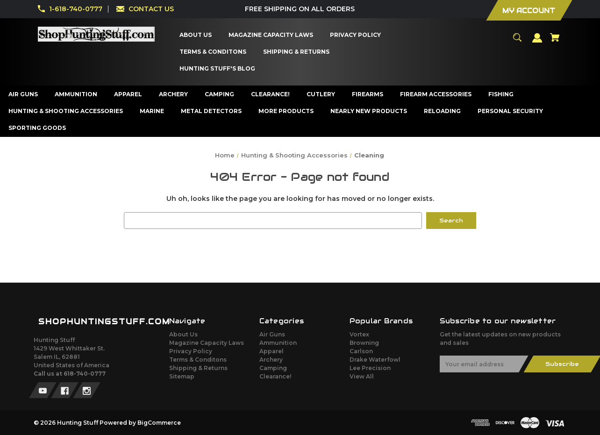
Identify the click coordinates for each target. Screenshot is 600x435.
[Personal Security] (510, 111)
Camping (273, 367)
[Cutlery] (321, 94)
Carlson (361, 351)
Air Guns (272, 334)
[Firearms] (368, 94)
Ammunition (278, 342)
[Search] (517, 41)
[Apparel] (128, 94)
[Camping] (220, 94)
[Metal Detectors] (211, 111)
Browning (364, 342)
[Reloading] (442, 111)
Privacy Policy (190, 351)
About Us (183, 334)
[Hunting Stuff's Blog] (217, 68)
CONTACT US (151, 9)
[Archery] (173, 94)
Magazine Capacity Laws (206, 342)
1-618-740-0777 (75, 9)
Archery (271, 359)
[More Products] (286, 111)
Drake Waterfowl (375, 359)
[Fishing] (501, 94)
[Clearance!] (270, 94)
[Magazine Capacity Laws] (271, 35)
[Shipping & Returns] (296, 51)
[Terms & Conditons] (213, 51)
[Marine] (152, 111)
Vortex (359, 334)
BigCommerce (159, 422)
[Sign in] (537, 42)
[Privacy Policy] (355, 35)
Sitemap (181, 376)
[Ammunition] (76, 94)
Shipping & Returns (198, 367)
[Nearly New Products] (369, 111)
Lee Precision (370, 367)
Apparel (271, 351)
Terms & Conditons (198, 359)
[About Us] (195, 35)
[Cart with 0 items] (554, 41)
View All (362, 376)
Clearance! (275, 376)
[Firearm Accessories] (436, 94)
